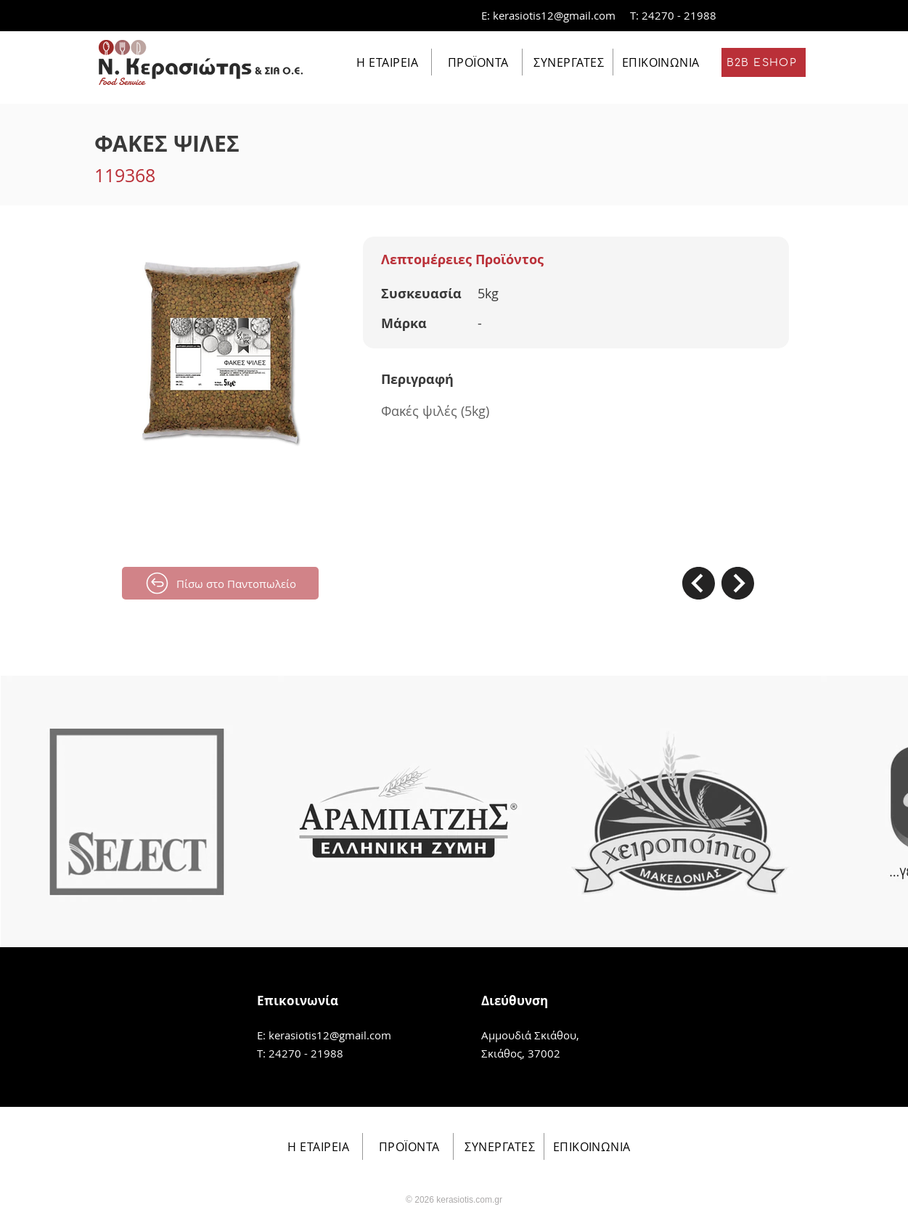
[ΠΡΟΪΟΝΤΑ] (477, 62)
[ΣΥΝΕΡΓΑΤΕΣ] (568, 62)
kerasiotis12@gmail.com (554, 15)
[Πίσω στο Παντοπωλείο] (220, 583)
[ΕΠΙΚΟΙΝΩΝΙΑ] (659, 62)
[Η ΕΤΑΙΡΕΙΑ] (386, 62)
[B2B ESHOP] (763, 62)
